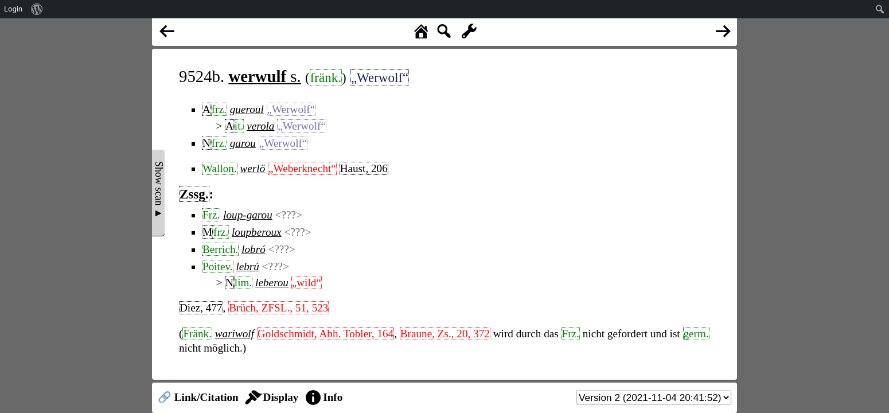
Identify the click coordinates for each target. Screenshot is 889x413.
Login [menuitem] (13, 9)
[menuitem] (37, 9)
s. (264, 76)
